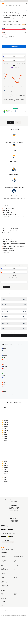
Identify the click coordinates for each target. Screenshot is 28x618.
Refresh (17, 21)
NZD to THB (6, 473)
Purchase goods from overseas (5, 586)
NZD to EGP (6, 424)
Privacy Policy (3, 599)
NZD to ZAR (6, 492)
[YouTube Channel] (11, 542)
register (21, 95)
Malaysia (4, 386)
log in (24, 95)
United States (5, 391)
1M (13, 67)
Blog (14, 569)
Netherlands (5, 355)
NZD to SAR (6, 465)
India (3, 373)
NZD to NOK (6, 451)
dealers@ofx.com (14, 516)
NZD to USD (6, 481)
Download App (16, 561)
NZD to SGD (6, 471)
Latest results (15, 593)
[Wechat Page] (9, 542)
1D (9, 67)
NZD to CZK (6, 420)
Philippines (4, 377)
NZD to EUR (6, 426)
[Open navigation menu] (26, 3)
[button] (7, 24)
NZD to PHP (6, 459)
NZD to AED (6, 407)
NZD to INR (5, 438)
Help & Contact (8, 549)
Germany (4, 350)
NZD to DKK (6, 422)
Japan (4, 375)
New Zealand (5, 366)
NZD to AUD (6, 409)
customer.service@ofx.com (14, 510)
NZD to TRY (6, 477)
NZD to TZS (5, 479)
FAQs (4, 549)
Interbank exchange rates (4, 569)
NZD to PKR (6, 461)
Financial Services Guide (4, 598)
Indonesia (4, 384)
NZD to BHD (6, 411)
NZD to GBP (6, 430)
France (4, 382)
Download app (3, 581)
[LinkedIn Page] (5, 542)
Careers (2, 605)
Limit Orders (2, 561)
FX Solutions (3, 557)
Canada (4, 359)
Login (24, 3)
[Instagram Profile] (13, 542)
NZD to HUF (6, 432)
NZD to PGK (6, 457)
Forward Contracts (3, 560)
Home (2, 5)
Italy (3, 364)
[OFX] (2, 3)
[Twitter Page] (7, 542)
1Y (15, 67)
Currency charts (3, 573)
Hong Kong (11, 248)
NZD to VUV (6, 485)
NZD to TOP (6, 475)
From (2, 26)
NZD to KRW (6, 442)
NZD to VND (6, 483)
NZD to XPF (5, 490)
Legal (2, 594)
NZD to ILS (5, 436)
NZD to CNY (6, 418)
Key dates (15, 594)
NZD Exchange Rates (12, 5)
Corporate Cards (3, 556)
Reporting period (14, 279)
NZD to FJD (5, 428)
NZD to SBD (6, 467)
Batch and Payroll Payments (17, 557)
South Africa (5, 357)
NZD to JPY (5, 440)
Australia (4, 348)
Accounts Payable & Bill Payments (18, 556)
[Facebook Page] (3, 542)
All (18, 67)
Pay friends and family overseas (5, 582)
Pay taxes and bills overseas (4, 585)
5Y (16, 67)
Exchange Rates (6, 5)
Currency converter (3, 568)
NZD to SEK (6, 469)
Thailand (4, 368)
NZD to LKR (5, 444)
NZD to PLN (6, 463)
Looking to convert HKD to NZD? (14, 405)
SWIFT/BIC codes (3, 574)
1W (11, 67)
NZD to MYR (6, 449)
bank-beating (7, 17)
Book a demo (12, 549)
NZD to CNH (6, 416)
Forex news (15, 568)
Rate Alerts (2, 572)
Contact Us (2, 593)
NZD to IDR (5, 434)
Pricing (15, 560)
